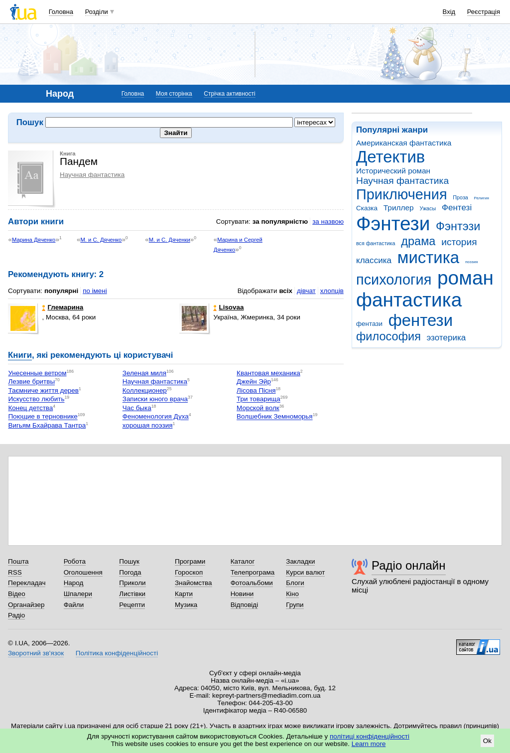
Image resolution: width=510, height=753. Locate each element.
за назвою (328, 221)
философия (388, 336)
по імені (95, 291)
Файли (74, 604)
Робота (75, 561)
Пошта (18, 561)
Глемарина (62, 307)
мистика (428, 257)
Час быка (137, 408)
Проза (460, 197)
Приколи (132, 583)
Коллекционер (145, 390)
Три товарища (258, 399)
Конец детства (30, 408)
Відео (16, 594)
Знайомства (193, 583)
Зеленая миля (144, 373)
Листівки (132, 594)
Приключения (401, 194)
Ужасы (427, 208)
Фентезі (457, 207)
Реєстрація (483, 11)
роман (465, 278)
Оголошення (83, 572)
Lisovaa (228, 307)
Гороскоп (189, 572)
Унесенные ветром (37, 373)
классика (373, 260)
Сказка (367, 208)
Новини (242, 594)
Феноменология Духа (156, 417)
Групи (294, 604)
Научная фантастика (402, 180)
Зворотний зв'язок (36, 653)
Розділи (96, 11)
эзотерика (446, 337)
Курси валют (305, 572)
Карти (184, 594)
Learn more (369, 744)
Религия (481, 198)
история (459, 242)
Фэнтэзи (458, 226)
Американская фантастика (403, 143)
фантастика (409, 299)
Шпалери (78, 594)
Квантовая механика (268, 373)
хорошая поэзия (148, 425)
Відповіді (244, 604)
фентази (369, 323)
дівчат (306, 291)
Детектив (390, 157)
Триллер (398, 207)
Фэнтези (393, 223)
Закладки (300, 561)
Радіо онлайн (409, 565)
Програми (190, 561)
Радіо (16, 615)
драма (418, 241)
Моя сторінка (174, 93)
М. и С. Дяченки (169, 240)
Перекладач (26, 583)
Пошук (129, 561)
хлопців (332, 291)
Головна (61, 11)
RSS (15, 572)
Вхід (449, 11)
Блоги (295, 583)
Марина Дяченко (33, 240)
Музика (186, 604)
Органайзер (26, 604)
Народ (74, 583)
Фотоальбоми (252, 583)
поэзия (471, 262)
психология (393, 280)
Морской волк (258, 408)
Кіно (292, 594)
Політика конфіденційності (117, 653)
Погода (130, 572)
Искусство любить (36, 399)
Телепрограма (253, 572)
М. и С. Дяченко (101, 240)
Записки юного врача (155, 399)
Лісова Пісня (256, 390)
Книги (20, 355)
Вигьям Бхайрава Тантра (47, 425)
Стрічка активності (229, 93)
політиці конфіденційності (369, 736)
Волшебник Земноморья (275, 417)
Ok (487, 741)
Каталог (243, 561)
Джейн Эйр (254, 382)
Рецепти (132, 604)
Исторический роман (393, 170)
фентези (420, 320)
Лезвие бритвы (31, 382)
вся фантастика (375, 243)
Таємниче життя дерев (43, 390)
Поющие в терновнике (42, 417)
